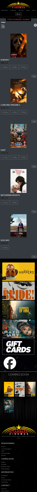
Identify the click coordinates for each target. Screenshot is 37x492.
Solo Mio (3, 455)
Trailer (34, 76)
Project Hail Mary (5, 468)
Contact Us (4, 488)
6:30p (14, 67)
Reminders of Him (5, 466)
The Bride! (3, 464)
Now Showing (4, 10)
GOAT (2, 451)
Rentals (28, 10)
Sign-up (18, 14)
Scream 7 (3, 446)
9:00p (23, 67)
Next (35, 25)
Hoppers (3, 462)
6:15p (5, 202)
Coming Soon (13, 10)
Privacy (3, 477)
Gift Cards (21, 10)
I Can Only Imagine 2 (6, 449)
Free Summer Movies (6, 480)
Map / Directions (5, 491)
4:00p (5, 67)
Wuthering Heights (5, 453)
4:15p (5, 157)
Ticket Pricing (4, 482)
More (33, 10)
